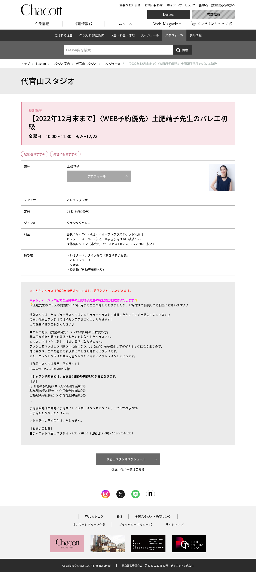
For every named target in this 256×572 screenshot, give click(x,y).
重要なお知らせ (129, 5)
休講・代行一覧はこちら (128, 469)
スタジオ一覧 (174, 35)
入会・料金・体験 (123, 35)
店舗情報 (213, 14)
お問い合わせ (154, 5)
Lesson (168, 14)
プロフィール (97, 176)
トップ (25, 63)
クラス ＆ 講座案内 (91, 35)
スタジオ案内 (61, 63)
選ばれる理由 (64, 35)
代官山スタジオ (86, 63)
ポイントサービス (179, 5)
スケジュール (150, 35)
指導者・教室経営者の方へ (217, 5)
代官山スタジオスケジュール (126, 459)
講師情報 (196, 35)
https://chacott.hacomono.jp (50, 368)
